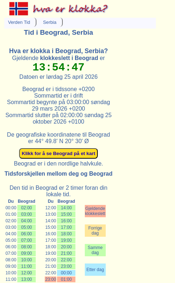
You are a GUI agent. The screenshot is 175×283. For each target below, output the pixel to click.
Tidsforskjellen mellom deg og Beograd (58, 174)
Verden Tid (19, 22)
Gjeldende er (58, 58)
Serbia (49, 22)
